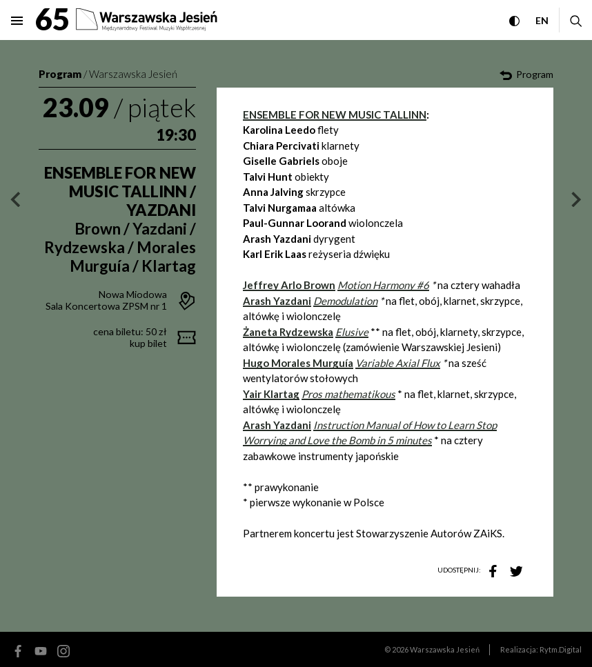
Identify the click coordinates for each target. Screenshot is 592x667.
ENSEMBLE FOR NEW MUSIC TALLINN (334, 114)
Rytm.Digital (561, 649)
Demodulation (345, 301)
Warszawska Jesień (133, 74)
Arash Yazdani (277, 425)
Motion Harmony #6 (383, 285)
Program (60, 74)
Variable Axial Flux (397, 363)
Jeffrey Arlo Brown (289, 285)
